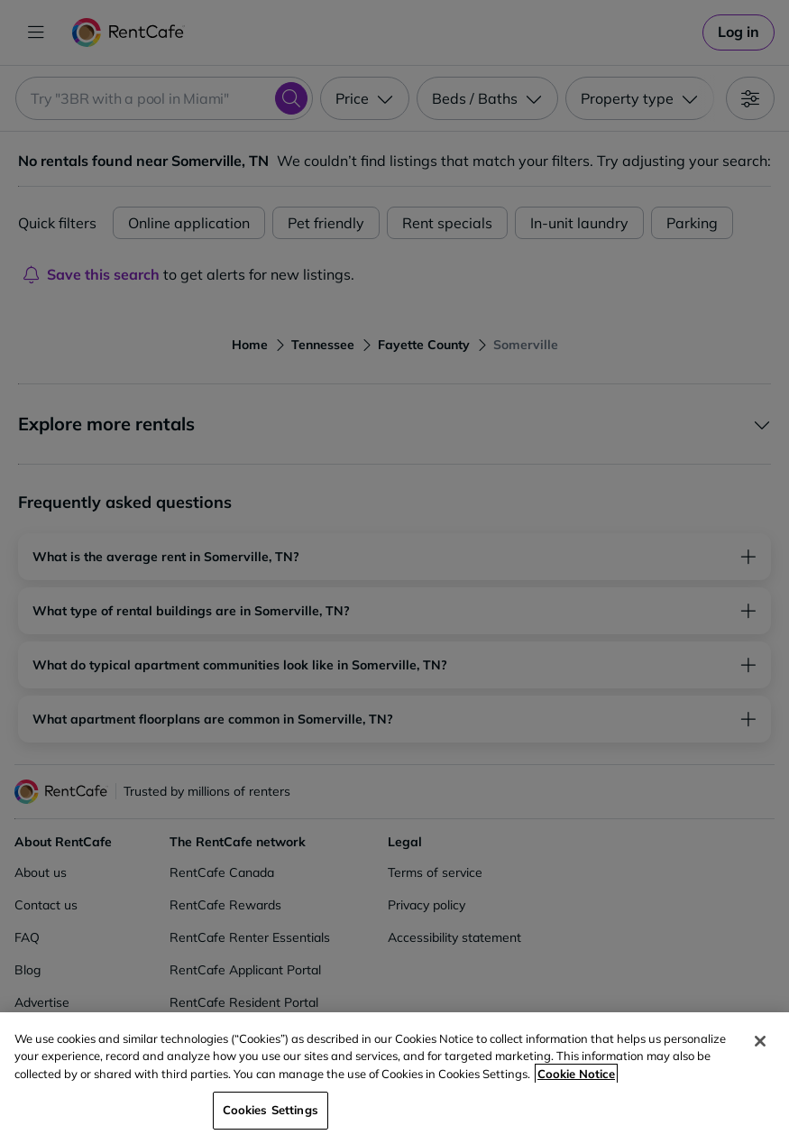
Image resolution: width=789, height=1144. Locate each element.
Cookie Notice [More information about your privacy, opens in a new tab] (576, 1073)
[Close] (760, 1041)
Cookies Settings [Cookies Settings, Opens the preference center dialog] (270, 1109)
